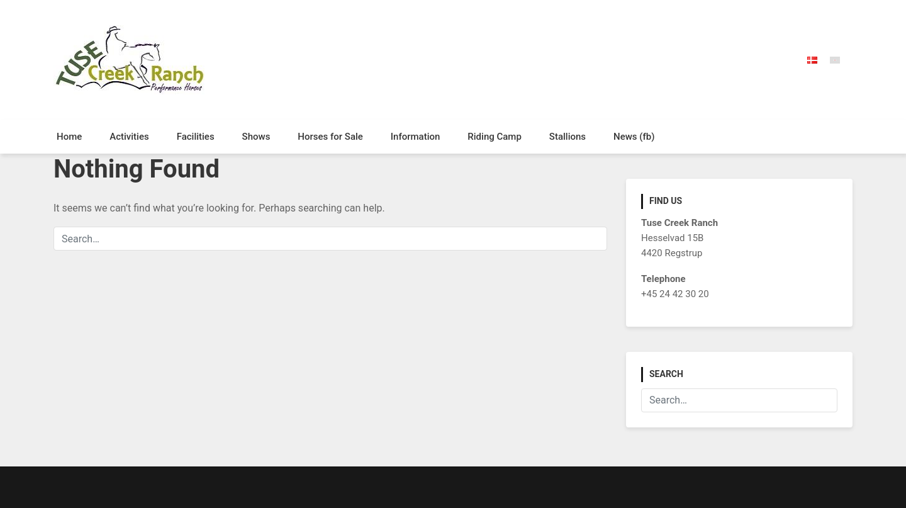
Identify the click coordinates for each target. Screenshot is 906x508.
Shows (256, 136)
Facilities (196, 136)
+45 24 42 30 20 (675, 294)
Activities (128, 136)
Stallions (567, 136)
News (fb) (633, 136)
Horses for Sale (330, 136)
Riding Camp (494, 136)
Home (69, 136)
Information (415, 136)
